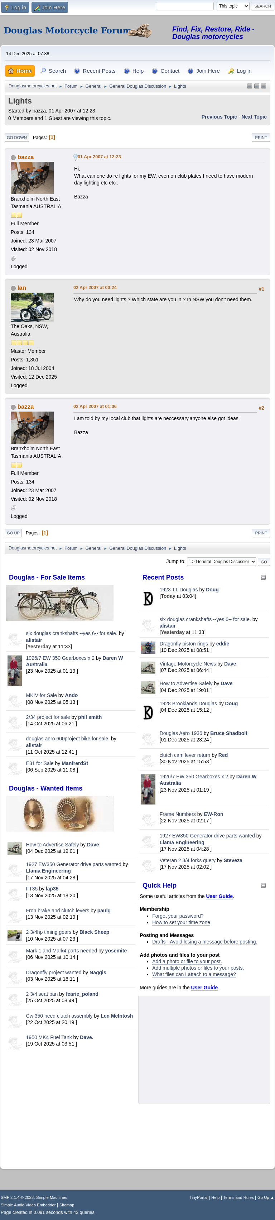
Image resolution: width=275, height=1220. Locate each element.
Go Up (13, 533)
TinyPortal (198, 1197)
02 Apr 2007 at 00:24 (95, 287)
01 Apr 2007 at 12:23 (99, 156)
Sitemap (66, 1205)
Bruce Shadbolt (228, 733)
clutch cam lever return (185, 755)
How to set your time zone (181, 922)
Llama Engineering (48, 871)
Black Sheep (94, 932)
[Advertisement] (70, 1108)
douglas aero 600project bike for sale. (68, 738)
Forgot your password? (177, 916)
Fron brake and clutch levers (58, 910)
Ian (22, 287)
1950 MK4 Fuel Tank (49, 1037)
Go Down (17, 137)
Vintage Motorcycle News (188, 664)
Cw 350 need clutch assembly (59, 1016)
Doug (212, 589)
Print (261, 137)
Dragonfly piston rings (184, 644)
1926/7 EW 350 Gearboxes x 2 (60, 658)
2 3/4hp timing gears (49, 932)
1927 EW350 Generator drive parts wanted (73, 864)
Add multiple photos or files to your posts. (198, 968)
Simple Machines (51, 1197)
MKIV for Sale (41, 695)
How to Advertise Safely (52, 844)
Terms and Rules (238, 1197)
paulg (104, 910)
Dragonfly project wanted (54, 972)
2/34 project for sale (48, 717)
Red (223, 755)
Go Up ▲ (265, 1197)
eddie (223, 644)
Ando (71, 695)
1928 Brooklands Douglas (188, 703)
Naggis (98, 972)
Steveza (233, 860)
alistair (34, 640)
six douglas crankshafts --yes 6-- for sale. (71, 633)
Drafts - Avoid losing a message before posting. (204, 942)
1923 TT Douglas (179, 589)
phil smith (90, 717)
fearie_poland (82, 994)
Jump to (175, 561)
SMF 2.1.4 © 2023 (17, 1197)
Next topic (254, 117)
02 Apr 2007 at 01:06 (95, 406)
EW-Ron (213, 814)
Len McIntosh (117, 1016)
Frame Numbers (178, 814)
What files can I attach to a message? (194, 974)
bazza (26, 157)
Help (215, 1197)
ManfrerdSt (75, 763)
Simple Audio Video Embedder (28, 1205)
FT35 (32, 889)
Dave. (86, 1037)
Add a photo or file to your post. (187, 961)
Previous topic (219, 117)
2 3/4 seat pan (42, 994)
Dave (93, 844)
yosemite (116, 951)
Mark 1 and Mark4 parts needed (61, 951)
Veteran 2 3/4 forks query (188, 860)
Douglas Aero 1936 (181, 733)
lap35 (52, 889)
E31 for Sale (40, 763)
